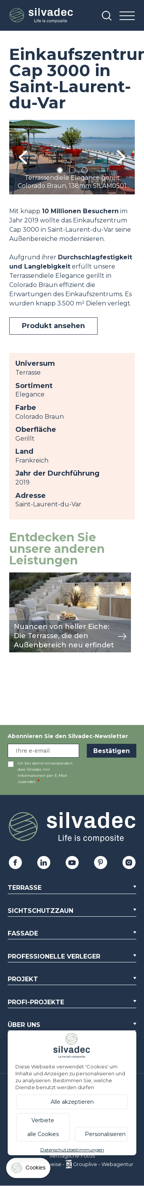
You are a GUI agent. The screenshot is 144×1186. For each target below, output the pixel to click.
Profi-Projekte (36, 1002)
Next (121, 157)
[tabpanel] (72, 157)
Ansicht (20, 576)
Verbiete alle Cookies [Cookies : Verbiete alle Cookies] (43, 1127)
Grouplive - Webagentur (103, 1164)
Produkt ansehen (53, 326)
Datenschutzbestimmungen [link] (72, 1150)
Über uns (24, 1024)
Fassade (23, 933)
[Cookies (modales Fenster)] (29, 1169)
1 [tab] (60, 171)
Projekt (23, 979)
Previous (22, 157)
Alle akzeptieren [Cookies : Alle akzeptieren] (72, 1101)
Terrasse (24, 887)
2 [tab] (72, 171)
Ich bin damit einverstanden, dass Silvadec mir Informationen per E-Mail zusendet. (45, 772)
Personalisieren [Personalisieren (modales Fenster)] (105, 1134)
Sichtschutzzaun (40, 910)
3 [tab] (84, 171)
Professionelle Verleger (54, 956)
